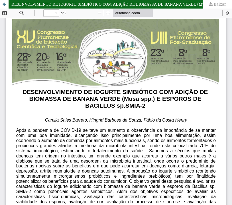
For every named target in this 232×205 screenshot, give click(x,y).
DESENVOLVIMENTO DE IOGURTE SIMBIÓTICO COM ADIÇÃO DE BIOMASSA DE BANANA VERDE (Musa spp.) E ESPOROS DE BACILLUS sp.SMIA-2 (121, 4)
